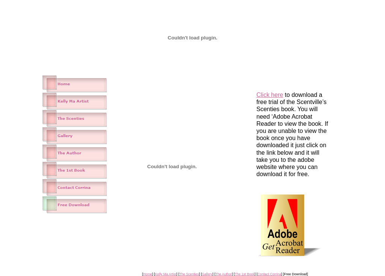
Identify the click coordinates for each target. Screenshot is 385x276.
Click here (269, 95)
